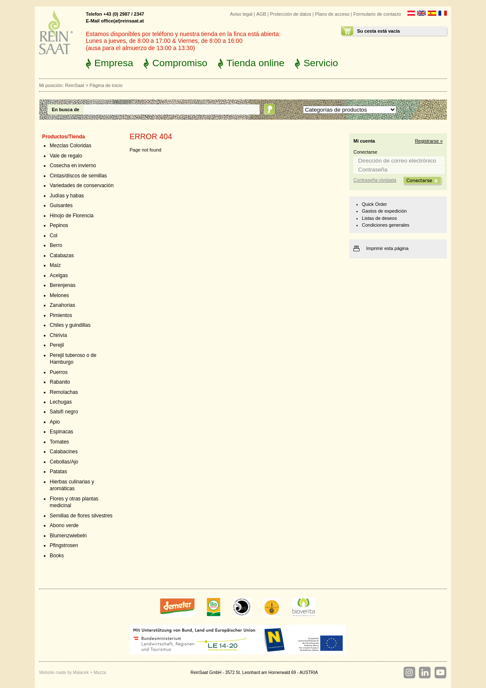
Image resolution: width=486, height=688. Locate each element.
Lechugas (61, 402)
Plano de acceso (332, 14)
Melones (59, 295)
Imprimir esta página (387, 248)
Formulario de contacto (377, 14)
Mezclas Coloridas (70, 146)
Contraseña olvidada (374, 180)
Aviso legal (241, 14)
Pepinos (59, 225)
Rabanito (60, 382)
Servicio (320, 62)
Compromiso (179, 62)
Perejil (57, 345)
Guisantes (61, 205)
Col (53, 236)
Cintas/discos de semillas (78, 176)
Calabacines (64, 452)
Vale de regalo (66, 156)
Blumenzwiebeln (68, 536)
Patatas (58, 472)
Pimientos (61, 315)
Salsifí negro (64, 412)
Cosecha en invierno (73, 165)
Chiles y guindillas (70, 325)
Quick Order (374, 204)
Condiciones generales (386, 224)
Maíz (55, 265)
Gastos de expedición (384, 210)
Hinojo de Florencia (71, 216)
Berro (56, 245)
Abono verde (64, 525)
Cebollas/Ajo (64, 462)
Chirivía (58, 335)
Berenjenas (63, 285)
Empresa (113, 62)
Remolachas (64, 392)
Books (57, 556)
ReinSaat (74, 85)
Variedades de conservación (81, 185)
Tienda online (255, 62)
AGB (261, 14)
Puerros (59, 372)
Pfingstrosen (64, 545)
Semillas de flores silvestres (81, 516)
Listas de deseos (379, 218)
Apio (55, 422)
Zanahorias (62, 305)
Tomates (59, 442)
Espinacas (61, 432)
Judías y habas (67, 196)
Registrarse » (429, 140)
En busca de (65, 109)
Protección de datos (290, 14)
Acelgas (59, 275)
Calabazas (62, 255)
